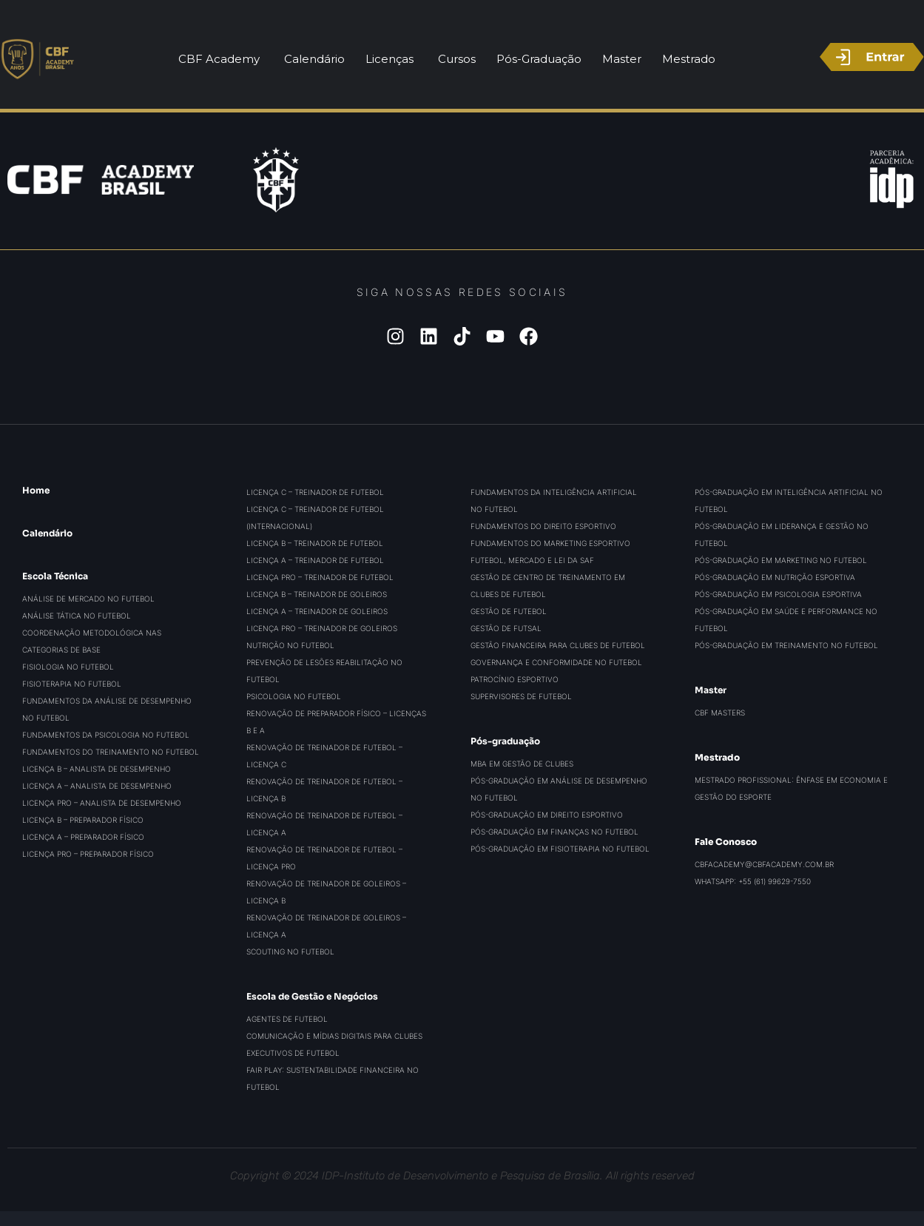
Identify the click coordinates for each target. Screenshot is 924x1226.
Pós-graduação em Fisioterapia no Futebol (560, 848)
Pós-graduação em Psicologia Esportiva (778, 594)
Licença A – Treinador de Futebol (315, 560)
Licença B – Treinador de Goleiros (316, 594)
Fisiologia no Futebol (68, 666)
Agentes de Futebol (287, 1018)
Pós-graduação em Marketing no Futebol (781, 560)
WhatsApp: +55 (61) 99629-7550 (753, 881)
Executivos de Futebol (293, 1052)
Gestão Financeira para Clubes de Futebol (558, 645)
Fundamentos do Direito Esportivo (543, 526)
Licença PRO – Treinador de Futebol (320, 577)
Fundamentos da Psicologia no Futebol (105, 734)
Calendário (47, 533)
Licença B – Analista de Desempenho (96, 768)
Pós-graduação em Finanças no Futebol (554, 831)
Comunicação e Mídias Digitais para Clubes (334, 1035)
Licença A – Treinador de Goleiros (317, 611)
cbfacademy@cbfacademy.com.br (764, 864)
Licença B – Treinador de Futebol (314, 543)
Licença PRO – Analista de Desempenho (101, 802)
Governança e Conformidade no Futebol (556, 662)
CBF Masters (720, 712)
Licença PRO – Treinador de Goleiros (321, 628)
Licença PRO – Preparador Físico (88, 853)
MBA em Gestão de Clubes (522, 763)
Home (36, 490)
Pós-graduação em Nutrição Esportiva (775, 577)
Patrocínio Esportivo (515, 679)
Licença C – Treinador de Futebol (315, 492)
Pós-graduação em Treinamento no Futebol (786, 645)
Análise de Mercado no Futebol (88, 598)
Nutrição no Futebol (290, 645)
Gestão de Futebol (509, 611)
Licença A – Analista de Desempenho (97, 785)
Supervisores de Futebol (521, 696)
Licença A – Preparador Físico (83, 836)
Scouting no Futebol (290, 951)
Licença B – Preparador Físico (83, 819)
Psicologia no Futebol (293, 696)
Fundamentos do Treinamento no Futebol (110, 751)
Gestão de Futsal (506, 628)
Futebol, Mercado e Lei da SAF (532, 560)
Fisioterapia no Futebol (71, 683)
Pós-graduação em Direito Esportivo (547, 814)
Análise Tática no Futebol (76, 615)
